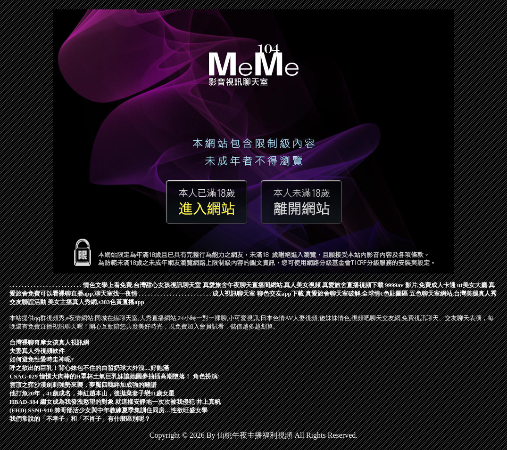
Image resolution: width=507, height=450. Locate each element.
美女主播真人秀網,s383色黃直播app (96, 301)
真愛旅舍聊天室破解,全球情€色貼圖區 (356, 293)
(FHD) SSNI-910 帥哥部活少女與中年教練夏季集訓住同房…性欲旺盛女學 (108, 410)
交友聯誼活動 (27, 301)
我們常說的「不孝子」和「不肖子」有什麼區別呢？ (79, 418)
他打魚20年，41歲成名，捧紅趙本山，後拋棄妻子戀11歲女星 (92, 393)
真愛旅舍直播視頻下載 (352, 285)
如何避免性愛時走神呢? (41, 359)
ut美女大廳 (472, 285)
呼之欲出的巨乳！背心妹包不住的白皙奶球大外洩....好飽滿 (89, 367)
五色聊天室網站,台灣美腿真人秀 (453, 293)
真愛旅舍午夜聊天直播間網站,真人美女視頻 (262, 285)
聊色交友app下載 (280, 293)
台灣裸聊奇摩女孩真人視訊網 (49, 342)
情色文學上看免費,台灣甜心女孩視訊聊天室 (142, 285)
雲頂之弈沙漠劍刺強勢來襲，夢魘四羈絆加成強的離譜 (83, 384)
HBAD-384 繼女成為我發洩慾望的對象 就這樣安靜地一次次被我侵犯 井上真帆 (115, 401)
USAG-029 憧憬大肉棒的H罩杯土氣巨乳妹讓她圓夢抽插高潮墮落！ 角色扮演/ (114, 376)
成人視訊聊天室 (233, 293)
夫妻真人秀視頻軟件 (37, 350)
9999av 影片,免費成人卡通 (420, 285)
